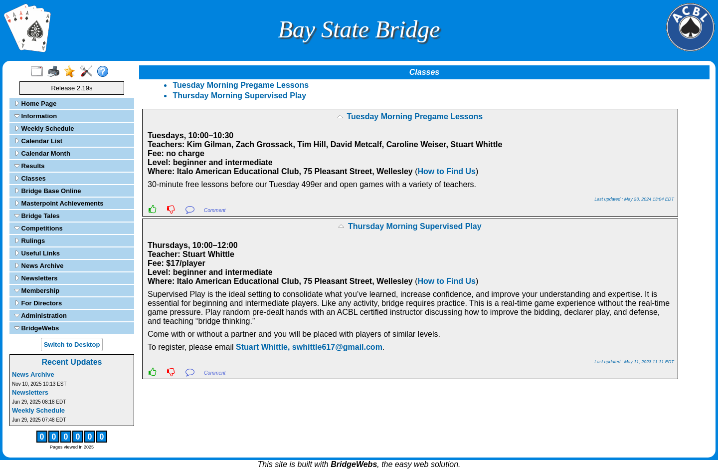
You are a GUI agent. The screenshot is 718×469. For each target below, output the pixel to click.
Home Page (35, 103)
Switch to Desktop (72, 344)
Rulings (29, 240)
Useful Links (37, 253)
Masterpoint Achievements (59, 203)
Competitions (38, 228)
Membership (36, 290)
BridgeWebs (36, 328)
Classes (30, 178)
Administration (40, 315)
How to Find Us (447, 171)
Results (29, 166)
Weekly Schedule (44, 128)
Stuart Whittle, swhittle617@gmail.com (309, 347)
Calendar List (38, 141)
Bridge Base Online (47, 191)
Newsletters (36, 278)
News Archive (38, 265)
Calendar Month (42, 153)
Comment (214, 210)
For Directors (38, 303)
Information (35, 116)
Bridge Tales (37, 216)
